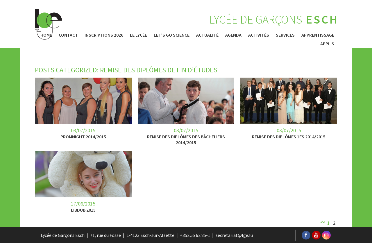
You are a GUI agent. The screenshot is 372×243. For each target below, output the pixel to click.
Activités (258, 35)
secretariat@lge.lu (234, 235)
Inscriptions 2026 (104, 35)
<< (323, 222)
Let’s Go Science (171, 35)
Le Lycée (138, 35)
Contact (68, 35)
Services (285, 35)
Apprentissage (317, 35)
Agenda (233, 35)
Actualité (207, 35)
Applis (327, 44)
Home (46, 35)
